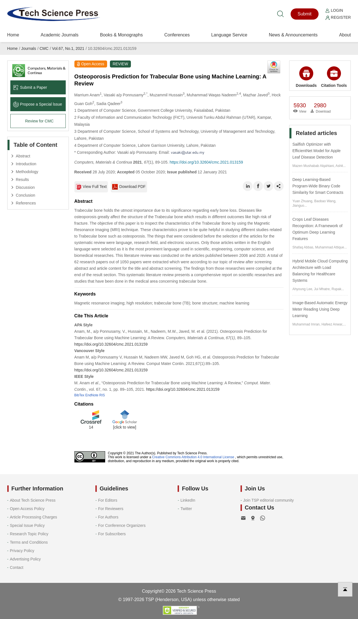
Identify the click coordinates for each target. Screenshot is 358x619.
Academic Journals (59, 34)
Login (334, 10)
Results (22, 179)
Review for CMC (39, 121)
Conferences (177, 34)
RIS (102, 395)
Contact (16, 567)
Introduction (26, 164)
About (345, 34)
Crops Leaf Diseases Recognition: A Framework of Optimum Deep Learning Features (317, 229)
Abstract (23, 156)
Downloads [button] (306, 77)
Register (338, 17)
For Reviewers (110, 508)
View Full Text (91, 187)
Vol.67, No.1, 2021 (68, 48)
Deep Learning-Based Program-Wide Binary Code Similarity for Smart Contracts (317, 186)
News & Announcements (293, 34)
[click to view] (124, 427)
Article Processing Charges (33, 517)
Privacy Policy (22, 550)
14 (91, 427)
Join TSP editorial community (268, 500)
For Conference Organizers (122, 525)
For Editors (107, 500)
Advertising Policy (25, 559)
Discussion (25, 187)
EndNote (91, 395)
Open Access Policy (27, 508)
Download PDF (128, 187)
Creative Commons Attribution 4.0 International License (193, 457)
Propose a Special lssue (37, 104)
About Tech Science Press (32, 500)
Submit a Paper (30, 87)
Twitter (186, 508)
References (26, 203)
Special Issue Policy (27, 525)
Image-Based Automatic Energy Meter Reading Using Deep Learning (319, 309)
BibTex (79, 395)
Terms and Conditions (29, 542)
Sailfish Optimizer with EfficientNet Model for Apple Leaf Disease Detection (316, 150)
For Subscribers (112, 534)
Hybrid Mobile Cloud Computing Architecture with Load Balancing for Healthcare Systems (320, 271)
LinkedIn (187, 500)
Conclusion (25, 195)
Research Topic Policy (29, 534)
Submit (305, 13)
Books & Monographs (121, 34)
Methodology (27, 171)
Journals (28, 48)
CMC (43, 48)
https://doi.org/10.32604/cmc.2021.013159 (206, 162)
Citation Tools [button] (334, 77)
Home (13, 34)
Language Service (229, 34)
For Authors (108, 517)
